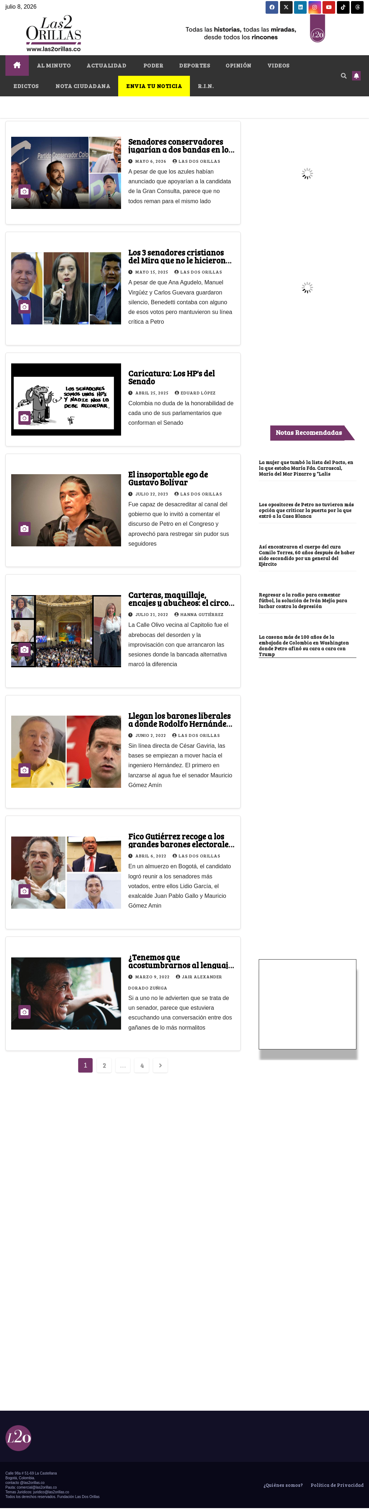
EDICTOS (26, 85)
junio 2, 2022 (151, 735)
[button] (344, 75)
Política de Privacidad (337, 1485)
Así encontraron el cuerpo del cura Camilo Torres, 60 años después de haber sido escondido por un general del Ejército (307, 555)
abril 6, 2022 (151, 856)
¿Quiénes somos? (282, 1485)
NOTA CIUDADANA (82, 85)
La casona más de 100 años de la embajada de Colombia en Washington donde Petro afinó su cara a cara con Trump (304, 646)
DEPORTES (194, 65)
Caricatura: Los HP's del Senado (171, 377)
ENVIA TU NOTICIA (154, 85)
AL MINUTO (54, 65)
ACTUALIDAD (106, 65)
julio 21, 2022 (152, 614)
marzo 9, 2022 (153, 976)
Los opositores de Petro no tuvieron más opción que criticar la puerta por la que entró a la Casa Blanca (306, 510)
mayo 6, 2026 (151, 161)
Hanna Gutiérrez (199, 614)
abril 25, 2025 (152, 393)
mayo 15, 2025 (152, 272)
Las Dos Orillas (197, 161)
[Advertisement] (307, 869)
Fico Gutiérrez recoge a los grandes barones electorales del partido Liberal (180, 844)
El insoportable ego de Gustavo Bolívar (168, 478)
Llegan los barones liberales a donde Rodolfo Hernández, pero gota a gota (180, 723)
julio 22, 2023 (152, 494)
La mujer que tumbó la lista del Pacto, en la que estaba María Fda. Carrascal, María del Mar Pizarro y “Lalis (306, 468)
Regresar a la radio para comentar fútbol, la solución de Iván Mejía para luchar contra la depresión (303, 600)
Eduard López (195, 393)
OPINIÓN (239, 65)
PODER (152, 65)
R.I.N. (206, 85)
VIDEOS (278, 65)
